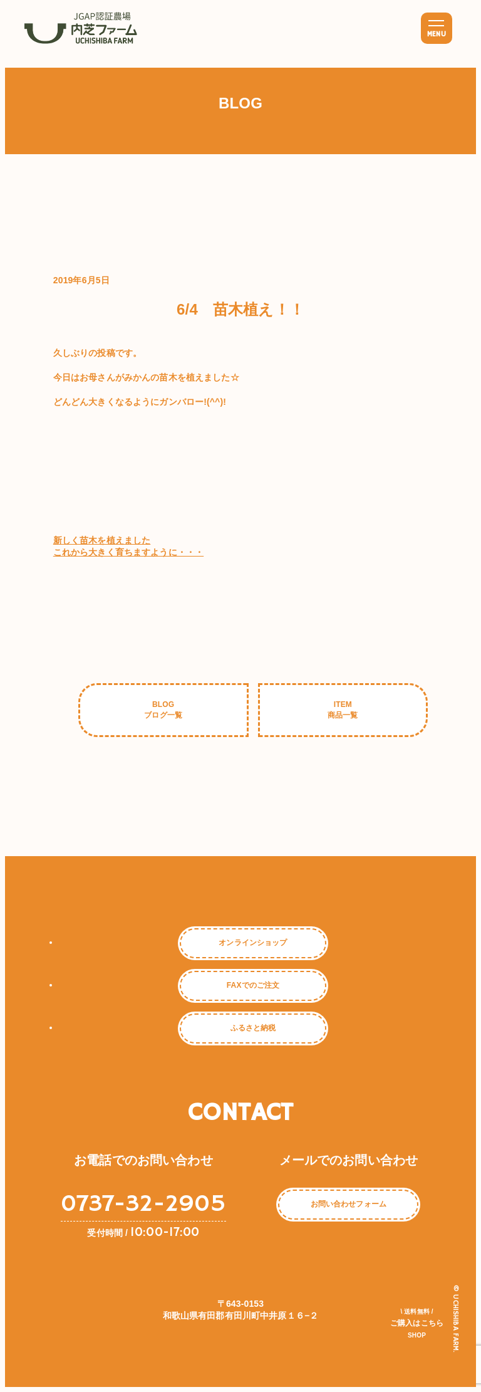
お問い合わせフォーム (348, 1204)
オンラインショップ (253, 942)
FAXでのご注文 (253, 985)
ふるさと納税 (253, 1027)
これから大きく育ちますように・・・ (128, 552)
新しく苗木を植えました (102, 540)
